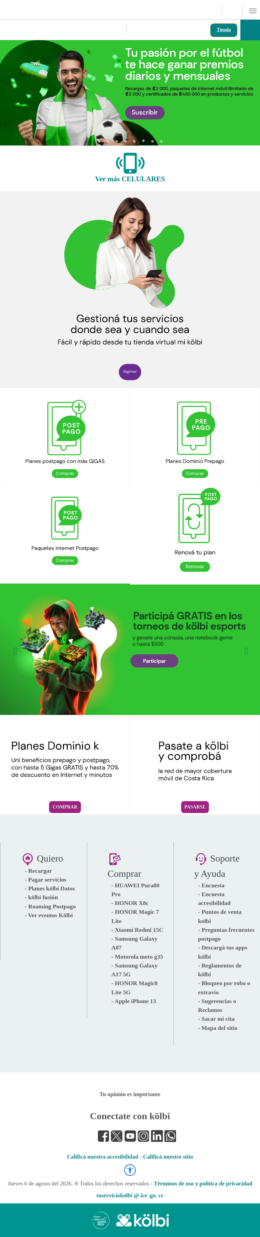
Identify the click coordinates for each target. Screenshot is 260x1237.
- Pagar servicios (45, 879)
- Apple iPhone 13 (133, 1001)
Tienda (224, 29)
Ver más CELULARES (130, 179)
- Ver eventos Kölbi (49, 915)
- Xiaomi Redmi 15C (137, 929)
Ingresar (129, 371)
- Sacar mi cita (216, 1018)
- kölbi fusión (41, 897)
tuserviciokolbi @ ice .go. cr (130, 1195)
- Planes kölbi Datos (50, 888)
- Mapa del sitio (217, 1027)
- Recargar (38, 870)
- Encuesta (211, 885)
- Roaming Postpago (50, 906)
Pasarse (195, 807)
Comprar (64, 807)
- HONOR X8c (130, 903)
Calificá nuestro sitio (168, 1156)
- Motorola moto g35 (137, 956)
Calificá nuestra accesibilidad (102, 1156)
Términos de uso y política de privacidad (203, 1183)
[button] (13, 90)
